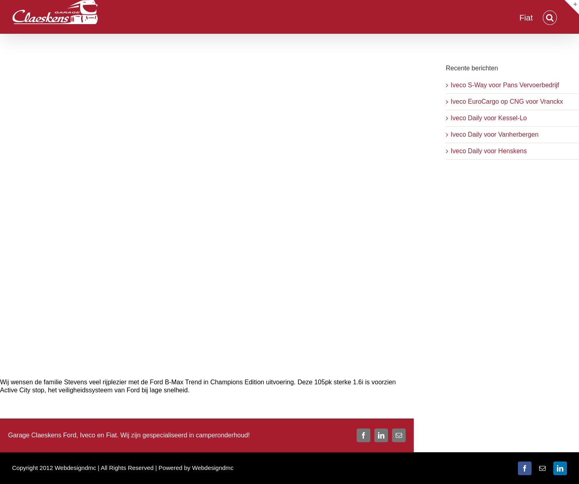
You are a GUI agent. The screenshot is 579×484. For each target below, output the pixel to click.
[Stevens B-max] (207, 211)
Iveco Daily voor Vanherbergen (495, 134)
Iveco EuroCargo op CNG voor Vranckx (507, 101)
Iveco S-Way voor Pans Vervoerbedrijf (505, 85)
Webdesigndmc (213, 467)
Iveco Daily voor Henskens (489, 151)
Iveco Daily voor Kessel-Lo (489, 118)
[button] (550, 17)
